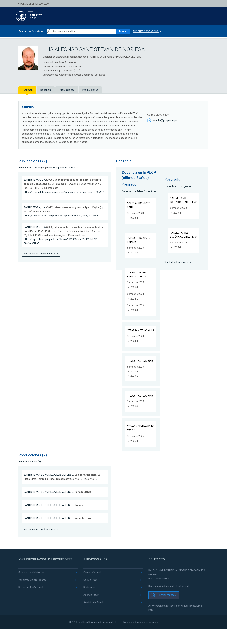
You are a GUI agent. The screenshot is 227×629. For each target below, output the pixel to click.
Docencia (45, 89)
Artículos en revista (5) (31, 167)
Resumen (27, 89)
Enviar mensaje (168, 594)
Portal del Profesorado (34, 4)
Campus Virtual (92, 572)
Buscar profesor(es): (31, 31)
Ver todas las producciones (40, 529)
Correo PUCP (91, 579)
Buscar (122, 31)
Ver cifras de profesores (32, 579)
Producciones (90, 89)
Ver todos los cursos (176, 262)
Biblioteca (89, 587)
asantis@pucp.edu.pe (165, 120)
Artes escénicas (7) (29, 461)
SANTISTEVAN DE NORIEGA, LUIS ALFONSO (49, 474)
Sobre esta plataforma (31, 572)
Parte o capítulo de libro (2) (62, 167)
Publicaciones (67, 89)
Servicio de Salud (93, 602)
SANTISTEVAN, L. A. (35, 179)
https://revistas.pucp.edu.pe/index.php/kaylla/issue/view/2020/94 (61, 215)
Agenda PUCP (91, 595)
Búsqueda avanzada (146, 31)
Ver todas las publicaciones (40, 253)
